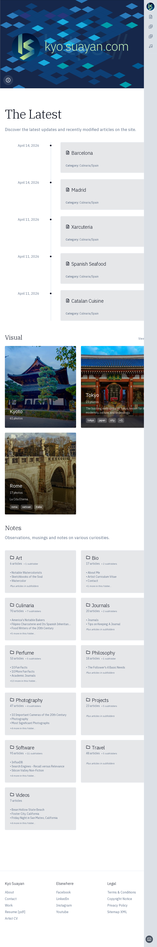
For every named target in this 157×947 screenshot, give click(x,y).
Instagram (64, 905)
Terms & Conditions (121, 892)
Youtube (62, 912)
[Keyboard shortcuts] (149, 939)
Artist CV (11, 918)
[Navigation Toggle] (150, 6)
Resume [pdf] (15, 912)
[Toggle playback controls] (8, 80)
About (9, 892)
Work (9, 905)
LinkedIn (62, 899)
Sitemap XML (117, 912)
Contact (11, 899)
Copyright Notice (119, 899)
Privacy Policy (117, 905)
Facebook (63, 892)
